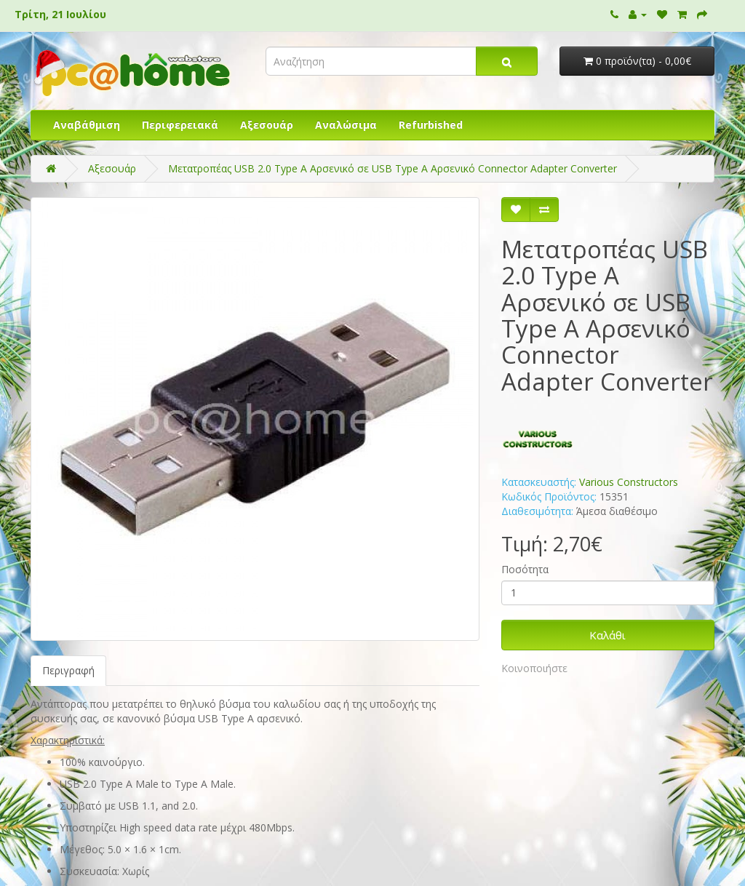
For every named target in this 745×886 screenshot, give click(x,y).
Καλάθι (607, 635)
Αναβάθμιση (86, 125)
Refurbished (431, 125)
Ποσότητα (525, 569)
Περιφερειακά (180, 125)
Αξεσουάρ (266, 125)
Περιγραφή (68, 670)
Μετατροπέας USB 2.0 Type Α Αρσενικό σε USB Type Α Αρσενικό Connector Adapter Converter (392, 168)
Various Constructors (628, 482)
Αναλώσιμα (346, 125)
